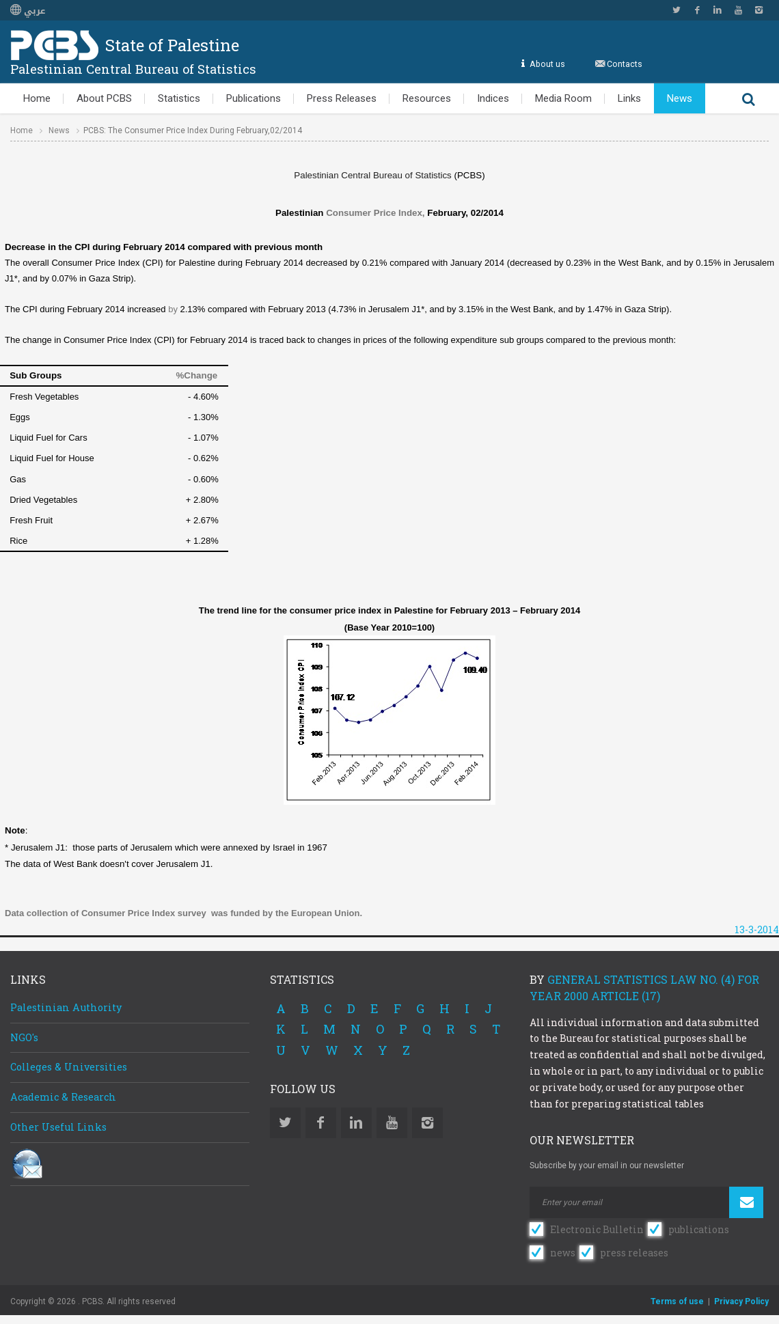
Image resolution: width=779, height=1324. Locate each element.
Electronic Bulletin (597, 1229)
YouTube (738, 10)
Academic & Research (63, 1096)
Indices (493, 98)
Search (748, 98)
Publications (253, 98)
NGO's (24, 1037)
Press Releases (342, 98)
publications (698, 1229)
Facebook (697, 10)
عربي (27, 11)
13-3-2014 (757, 929)
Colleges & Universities (68, 1066)
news (562, 1252)
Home (37, 98)
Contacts (624, 64)
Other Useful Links (58, 1126)
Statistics (179, 98)
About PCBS (104, 98)
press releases (634, 1252)
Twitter (676, 10)
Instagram (758, 10)
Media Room (563, 98)
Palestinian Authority (66, 1007)
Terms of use (677, 1301)
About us (547, 64)
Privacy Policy (741, 1301)
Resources (426, 98)
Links (629, 98)
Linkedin (717, 10)
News (679, 98)
